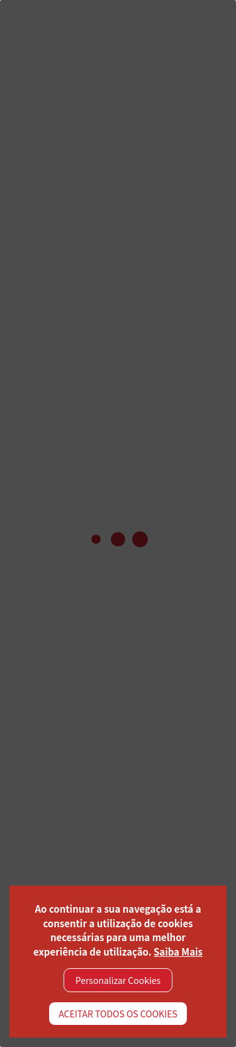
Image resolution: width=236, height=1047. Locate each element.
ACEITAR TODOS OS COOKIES (118, 1013)
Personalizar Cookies (118, 980)
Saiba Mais (178, 951)
